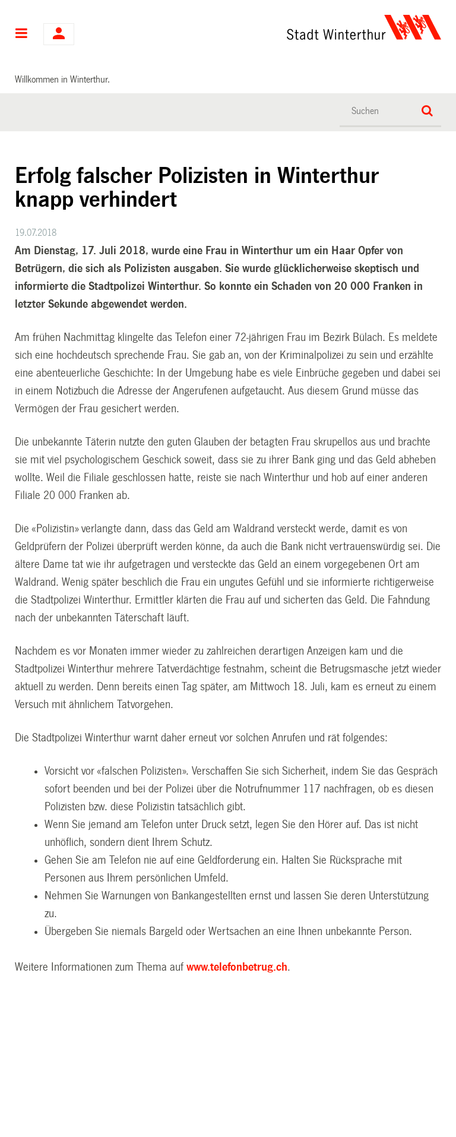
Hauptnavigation (21, 34)
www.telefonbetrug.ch (236, 967)
